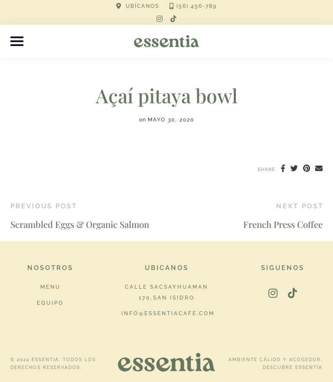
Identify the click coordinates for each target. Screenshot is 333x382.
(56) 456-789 (196, 6)
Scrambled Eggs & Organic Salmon (79, 224)
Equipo (50, 303)
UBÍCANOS (142, 6)
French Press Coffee (283, 224)
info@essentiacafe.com (168, 313)
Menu (50, 286)
